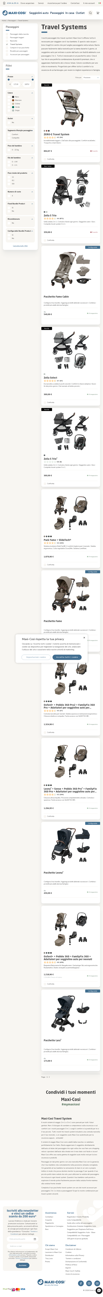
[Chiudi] (84, 637)
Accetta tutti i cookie (67, 657)
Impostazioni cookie (36, 657)
